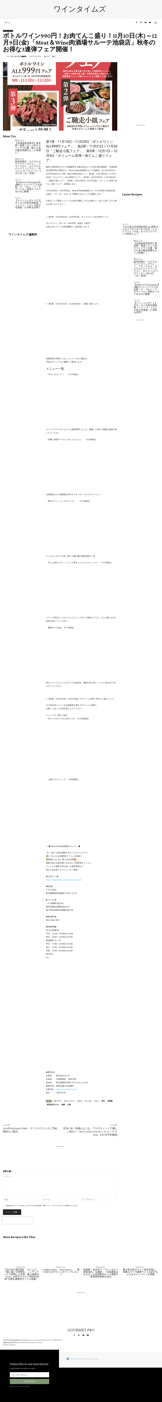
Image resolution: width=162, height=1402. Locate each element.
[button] (155, 22)
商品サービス (19, 140)
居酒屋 (110, 1101)
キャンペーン (8, 31)
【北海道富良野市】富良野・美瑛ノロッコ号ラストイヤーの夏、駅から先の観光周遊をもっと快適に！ (28, 148)
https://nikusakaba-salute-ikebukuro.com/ (64, 880)
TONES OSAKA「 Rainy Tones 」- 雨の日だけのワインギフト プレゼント (61, 1272)
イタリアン (57, 1101)
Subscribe (29, 1381)
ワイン (96, 1101)
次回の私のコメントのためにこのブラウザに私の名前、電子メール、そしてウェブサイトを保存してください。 (43, 1205)
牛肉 (69, 1105)
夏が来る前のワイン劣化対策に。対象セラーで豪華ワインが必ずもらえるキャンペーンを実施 (140, 1272)
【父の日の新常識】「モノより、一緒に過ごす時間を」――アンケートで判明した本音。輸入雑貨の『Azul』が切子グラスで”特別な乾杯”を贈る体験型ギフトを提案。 (21, 1274)
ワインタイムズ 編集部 (18, 56)
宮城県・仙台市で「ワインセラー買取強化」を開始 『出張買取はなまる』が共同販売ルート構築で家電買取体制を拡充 (100, 1273)
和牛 (103, 1101)
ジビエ (79, 1101)
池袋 (63, 1105)
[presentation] (17, 1220)
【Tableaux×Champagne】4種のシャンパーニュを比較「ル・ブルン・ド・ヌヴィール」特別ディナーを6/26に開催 (28, 187)
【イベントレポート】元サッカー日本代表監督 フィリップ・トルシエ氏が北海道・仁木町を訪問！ (28, 204)
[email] (29, 1374)
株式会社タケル (53, 1105)
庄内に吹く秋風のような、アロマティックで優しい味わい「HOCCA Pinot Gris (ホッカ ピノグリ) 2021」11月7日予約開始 (90, 1131)
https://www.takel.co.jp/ (66, 1089)
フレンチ (88, 1101)
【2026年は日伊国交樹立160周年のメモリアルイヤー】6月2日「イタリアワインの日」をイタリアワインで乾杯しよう (140, 230)
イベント (18, 179)
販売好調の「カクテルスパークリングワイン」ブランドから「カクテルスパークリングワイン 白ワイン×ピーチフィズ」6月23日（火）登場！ (28, 167)
